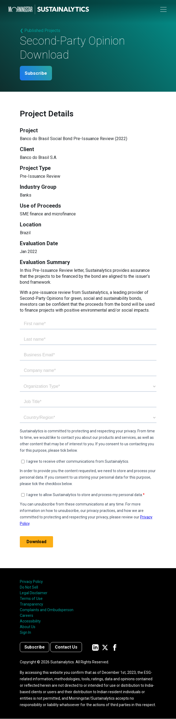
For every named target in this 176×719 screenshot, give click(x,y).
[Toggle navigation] (163, 9)
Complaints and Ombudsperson (46, 610)
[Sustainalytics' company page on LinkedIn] (95, 647)
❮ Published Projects (40, 30)
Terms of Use (31, 599)
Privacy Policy (31, 582)
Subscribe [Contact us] (34, 647)
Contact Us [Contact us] (66, 647)
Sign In (25, 633)
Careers (26, 616)
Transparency (31, 604)
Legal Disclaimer (33, 593)
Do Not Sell (29, 587)
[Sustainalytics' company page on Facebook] (114, 647)
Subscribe (37, 73)
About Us (27, 627)
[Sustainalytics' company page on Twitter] (105, 647)
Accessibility (30, 621)
